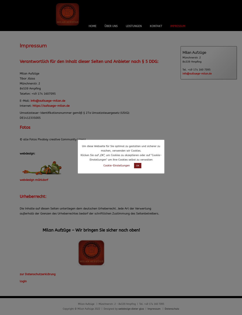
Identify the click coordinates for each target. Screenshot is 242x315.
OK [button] (137, 165)
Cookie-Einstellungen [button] (116, 165)
